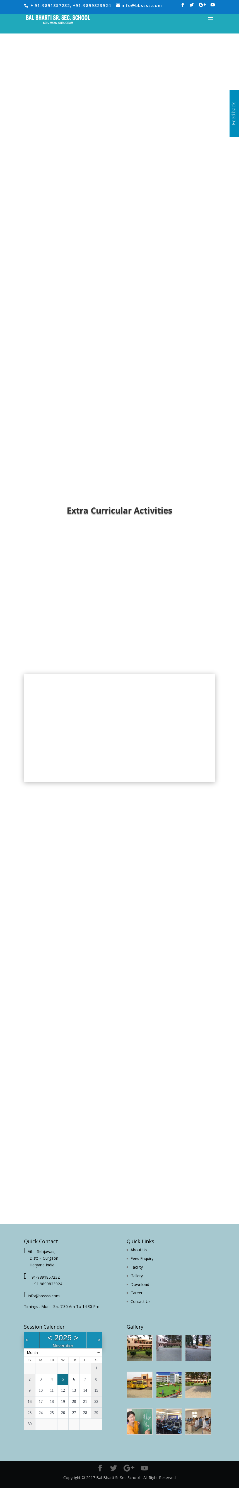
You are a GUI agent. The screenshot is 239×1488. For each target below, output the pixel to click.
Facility (137, 1267)
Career (137, 1292)
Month (32, 1352)
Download (140, 1284)
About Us (139, 1249)
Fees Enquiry (142, 1258)
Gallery (137, 1275)
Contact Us (141, 1301)
